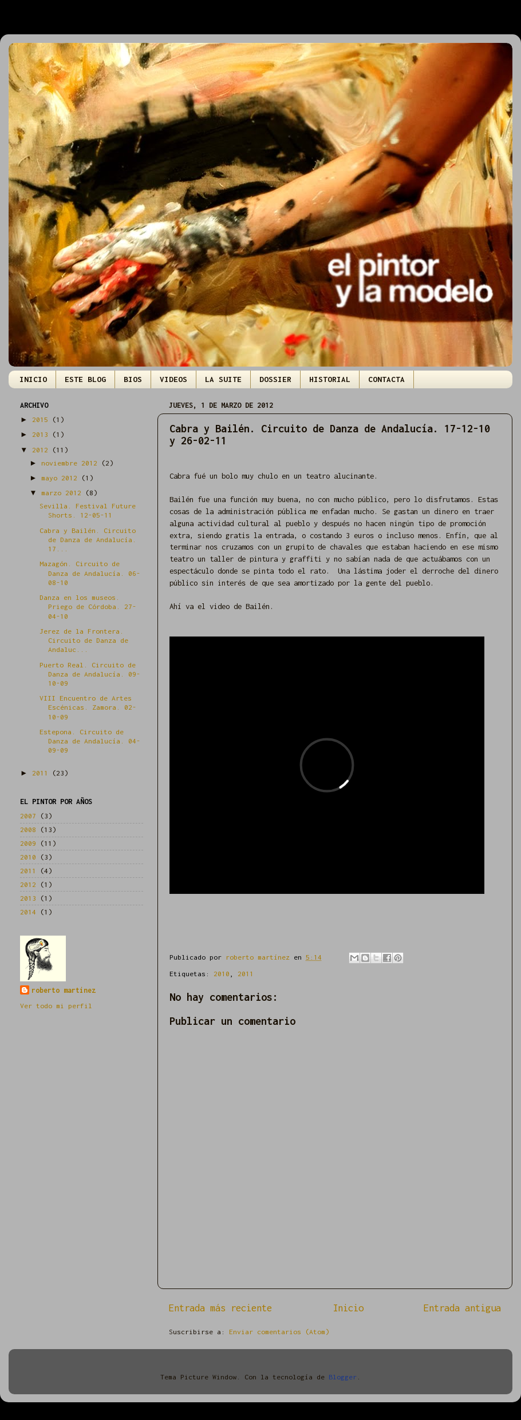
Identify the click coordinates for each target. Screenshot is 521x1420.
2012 (42, 450)
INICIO (33, 379)
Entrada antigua (462, 1308)
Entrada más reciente (220, 1308)
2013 (42, 434)
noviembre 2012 (71, 463)
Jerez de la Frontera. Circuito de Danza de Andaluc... (84, 640)
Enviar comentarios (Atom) (279, 1331)
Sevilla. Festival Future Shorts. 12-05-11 (88, 510)
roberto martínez (63, 990)
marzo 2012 (63, 492)
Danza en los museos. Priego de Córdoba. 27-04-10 (88, 606)
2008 (28, 829)
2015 (42, 419)
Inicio (348, 1308)
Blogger (343, 1377)
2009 (28, 843)
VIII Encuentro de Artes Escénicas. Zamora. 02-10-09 (88, 707)
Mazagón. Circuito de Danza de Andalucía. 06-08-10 (90, 572)
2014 (28, 912)
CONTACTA (386, 379)
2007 (28, 816)
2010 (222, 973)
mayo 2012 (61, 478)
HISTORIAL (329, 379)
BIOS (133, 379)
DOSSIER (275, 379)
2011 (246, 973)
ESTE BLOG (85, 379)
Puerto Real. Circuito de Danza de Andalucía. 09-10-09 (90, 674)
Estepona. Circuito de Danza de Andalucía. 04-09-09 (90, 740)
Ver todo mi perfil (56, 1005)
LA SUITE (223, 379)
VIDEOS (173, 379)
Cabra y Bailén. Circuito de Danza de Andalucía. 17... (88, 539)
